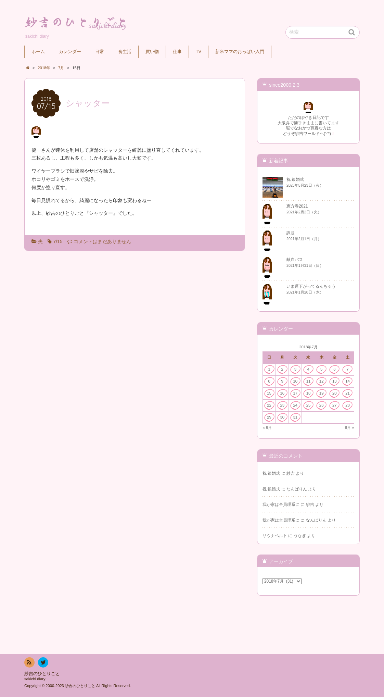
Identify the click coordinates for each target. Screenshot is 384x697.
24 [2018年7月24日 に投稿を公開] (295, 405)
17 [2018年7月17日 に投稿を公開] (295, 393)
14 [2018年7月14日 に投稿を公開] (347, 381)
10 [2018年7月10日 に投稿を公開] (295, 381)
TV (198, 51)
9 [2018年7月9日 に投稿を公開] (282, 381)
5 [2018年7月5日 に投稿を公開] (321, 369)
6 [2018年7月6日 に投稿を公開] (334, 369)
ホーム (38, 51)
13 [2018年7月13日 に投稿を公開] (334, 381)
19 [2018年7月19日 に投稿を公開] (321, 393)
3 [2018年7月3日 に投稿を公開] (295, 369)
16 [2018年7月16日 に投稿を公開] (282, 393)
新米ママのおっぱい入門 (239, 51)
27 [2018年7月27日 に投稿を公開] (334, 405)
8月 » (349, 427)
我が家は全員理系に (281, 504)
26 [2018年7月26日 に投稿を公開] (321, 405)
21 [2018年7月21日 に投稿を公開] (347, 393)
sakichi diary (35, 679)
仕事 (177, 51)
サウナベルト (275, 535)
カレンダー (70, 51)
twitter (43, 664)
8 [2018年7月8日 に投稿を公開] (269, 381)
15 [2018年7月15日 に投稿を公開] (269, 393)
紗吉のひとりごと (42, 673)
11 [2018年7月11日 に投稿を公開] (308, 381)
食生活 (124, 51)
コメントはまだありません (102, 241)
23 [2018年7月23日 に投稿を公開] (282, 405)
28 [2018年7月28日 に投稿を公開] (347, 405)
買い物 (152, 51)
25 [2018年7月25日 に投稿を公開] (308, 405)
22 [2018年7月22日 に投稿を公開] (269, 405)
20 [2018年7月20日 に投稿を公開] (334, 393)
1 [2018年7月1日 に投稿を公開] (269, 369)
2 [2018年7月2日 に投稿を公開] (282, 369)
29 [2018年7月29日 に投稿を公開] (269, 417)
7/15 (57, 241)
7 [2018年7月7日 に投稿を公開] (347, 369)
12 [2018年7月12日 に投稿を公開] (321, 381)
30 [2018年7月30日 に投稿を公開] (282, 417)
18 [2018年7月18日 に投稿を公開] (308, 393)
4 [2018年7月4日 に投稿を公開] (308, 369)
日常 (99, 51)
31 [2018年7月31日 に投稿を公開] (295, 417)
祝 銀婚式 (271, 473)
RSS (28, 664)
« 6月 (267, 427)
